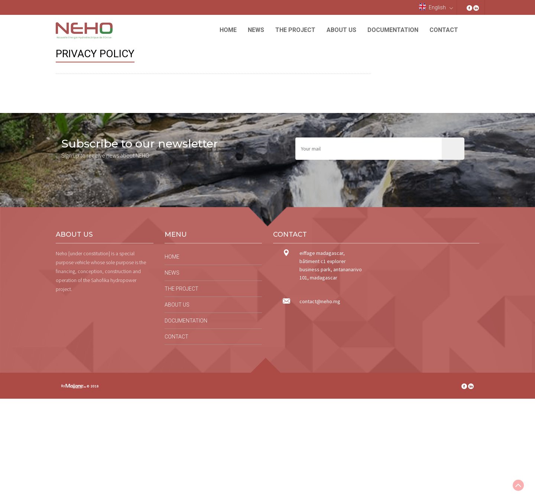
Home (228, 29)
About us (341, 29)
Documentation (392, 29)
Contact (443, 29)
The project (295, 29)
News (256, 29)
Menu (176, 234)
